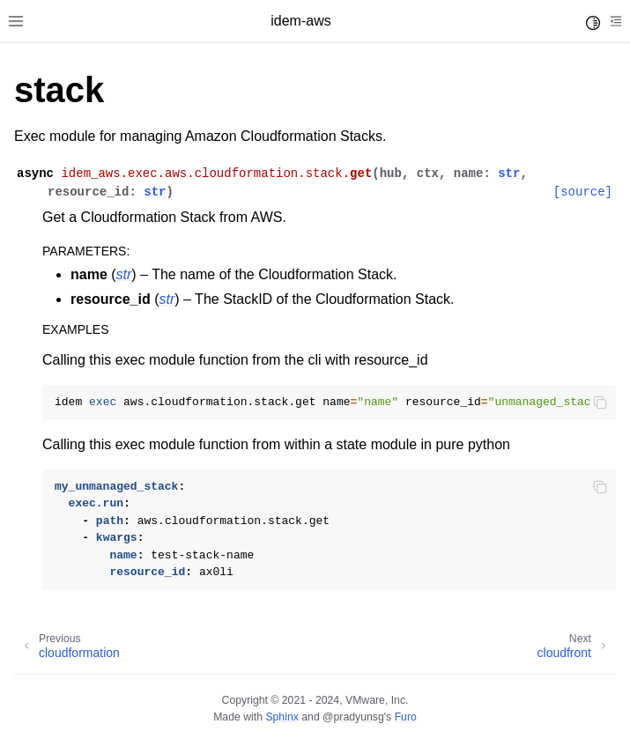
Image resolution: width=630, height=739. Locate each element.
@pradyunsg (353, 717)
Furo (406, 717)
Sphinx (281, 717)
